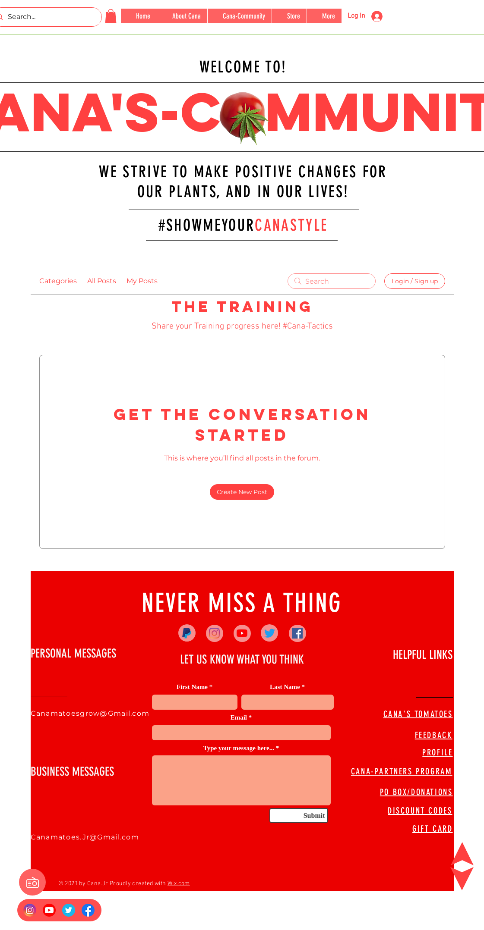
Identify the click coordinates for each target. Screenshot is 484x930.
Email (239, 717)
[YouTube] (242, 633)
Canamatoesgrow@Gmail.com (90, 713)
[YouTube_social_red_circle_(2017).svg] (49, 910)
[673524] (68, 910)
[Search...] (45, 17)
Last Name (285, 687)
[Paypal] (186, 633)
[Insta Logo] (29, 910)
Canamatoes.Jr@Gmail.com (85, 837)
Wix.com (179, 883)
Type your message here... (238, 748)
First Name (192, 687)
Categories (58, 281)
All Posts (101, 281)
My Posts (142, 281)
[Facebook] (297, 633)
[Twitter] (269, 633)
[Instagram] (214, 633)
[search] (332, 281)
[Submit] (298, 815)
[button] (111, 16)
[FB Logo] (88, 910)
